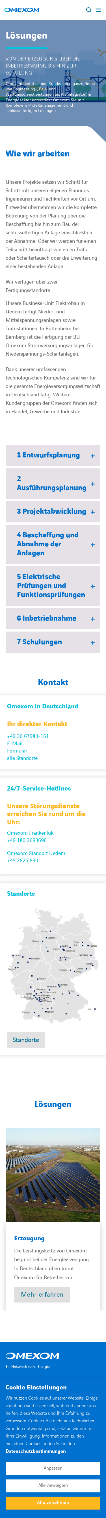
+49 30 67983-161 (28, 736)
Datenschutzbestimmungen (36, 1451)
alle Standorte (22, 758)
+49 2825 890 (22, 860)
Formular (17, 750)
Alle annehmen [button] (53, 1502)
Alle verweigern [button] (53, 1485)
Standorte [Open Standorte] (26, 1040)
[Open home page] (22, 10)
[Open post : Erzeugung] (42, 1295)
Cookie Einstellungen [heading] (36, 1388)
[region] (53, 1219)
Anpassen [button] (53, 1468)
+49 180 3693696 (27, 840)
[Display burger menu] (99, 10)
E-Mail (15, 743)
